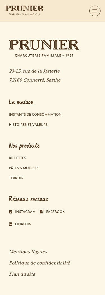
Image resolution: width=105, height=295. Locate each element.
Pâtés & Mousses (24, 168)
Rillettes (17, 157)
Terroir (16, 178)
